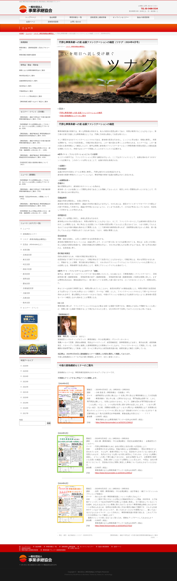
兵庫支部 (26, 298)
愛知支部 (26, 283)
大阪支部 (26, 293)
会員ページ (117, 546)
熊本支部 (26, 303)
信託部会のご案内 (25, 86)
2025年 (25, 371)
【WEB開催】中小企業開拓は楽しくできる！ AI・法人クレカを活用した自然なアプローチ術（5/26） (34, 126)
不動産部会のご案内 (26, 91)
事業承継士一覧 (51, 546)
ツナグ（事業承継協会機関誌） (75, 46)
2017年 (25, 413)
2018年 (25, 408)
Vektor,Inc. (100, 574)
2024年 (25, 376)
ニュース (26, 229)
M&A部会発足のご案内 (27, 76)
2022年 (25, 387)
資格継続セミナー (30, 234)
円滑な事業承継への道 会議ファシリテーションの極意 (80, 113)
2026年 (25, 366)
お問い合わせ (74, 548)
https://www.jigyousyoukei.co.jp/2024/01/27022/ (113, 526)
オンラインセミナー (87, 546)
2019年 (25, 403)
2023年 (25, 382)
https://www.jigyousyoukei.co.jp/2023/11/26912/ (114, 422)
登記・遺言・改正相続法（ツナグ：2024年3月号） (75, 535)
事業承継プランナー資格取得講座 (54, 550)
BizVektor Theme (89, 574)
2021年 (25, 392)
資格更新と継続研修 (68, 546)
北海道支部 (27, 255)
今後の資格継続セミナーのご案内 (72, 116)
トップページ (26, 546)
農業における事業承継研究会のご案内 (32, 70)
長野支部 (26, 279)
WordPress (77, 574)
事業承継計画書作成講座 (27, 55)
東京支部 (26, 260)
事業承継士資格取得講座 (30, 550)
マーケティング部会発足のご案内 (30, 96)
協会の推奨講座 (103, 546)
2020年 (25, 397)
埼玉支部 (26, 264)
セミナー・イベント (31, 308)
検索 (21, 420)
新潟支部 (26, 274)
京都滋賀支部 (28, 288)
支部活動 (26, 250)
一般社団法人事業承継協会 (86, 572)
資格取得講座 (26, 548)
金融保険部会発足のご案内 (28, 81)
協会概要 (38, 546)
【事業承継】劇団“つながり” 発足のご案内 (33, 101)
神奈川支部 (27, 269)
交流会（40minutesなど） (33, 244)
